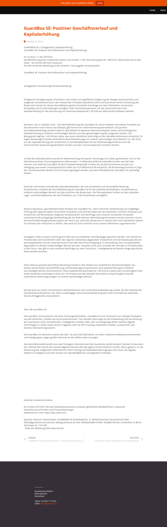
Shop (99, 3)
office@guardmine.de (48, 504)
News (163, 10)
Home (152, 10)
